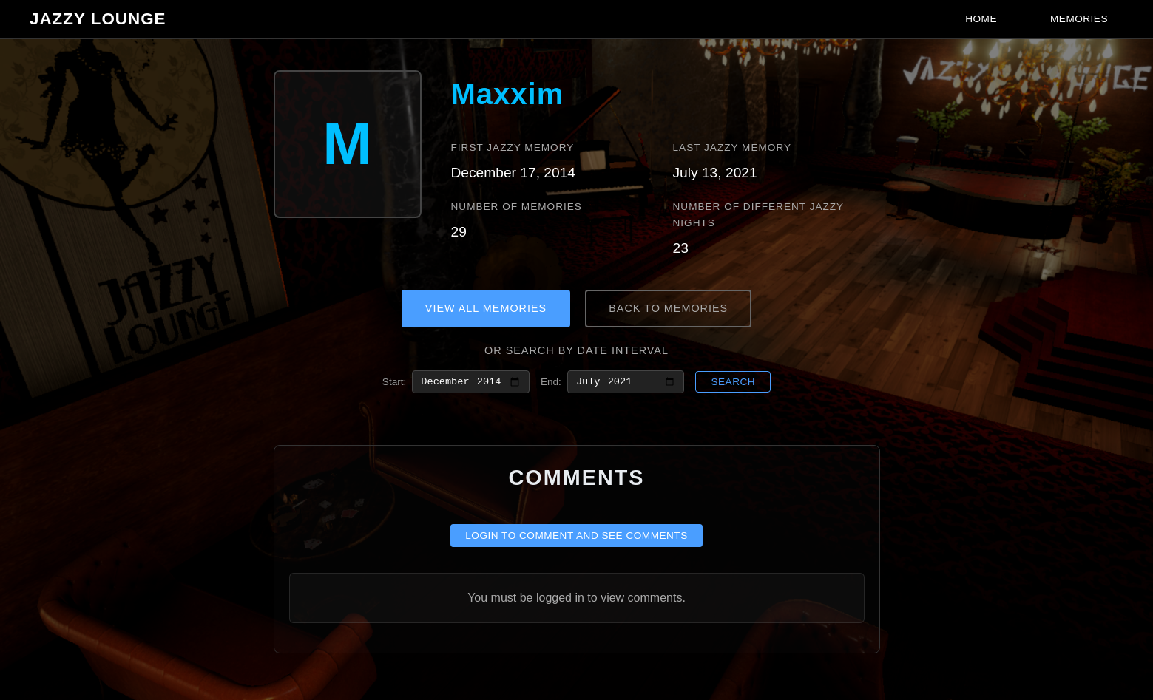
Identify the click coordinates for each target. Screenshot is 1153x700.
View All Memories (486, 308)
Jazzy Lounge (98, 19)
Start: (394, 382)
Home (981, 18)
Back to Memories (668, 308)
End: (551, 382)
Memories (1079, 18)
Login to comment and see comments (576, 538)
